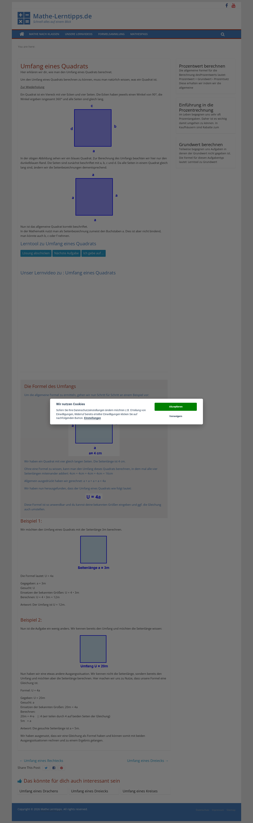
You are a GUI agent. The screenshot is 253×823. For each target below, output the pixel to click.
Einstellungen (92, 418)
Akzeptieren (175, 406)
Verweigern (175, 416)
